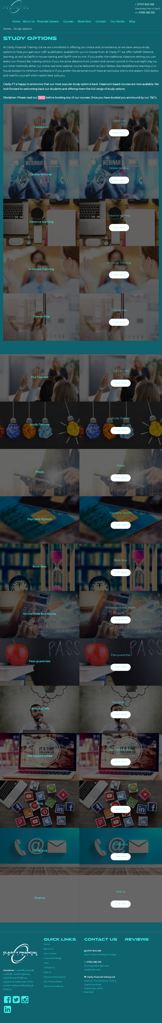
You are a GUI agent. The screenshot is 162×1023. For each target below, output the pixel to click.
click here (121, 856)
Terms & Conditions (53, 986)
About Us (28, 21)
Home (16, 21)
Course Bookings (52, 958)
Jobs (46, 963)
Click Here (119, 132)
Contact (101, 21)
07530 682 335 (147, 12)
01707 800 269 (145, 4)
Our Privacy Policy (53, 981)
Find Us (47, 972)
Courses (68, 21)
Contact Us (49, 967)
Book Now (84, 21)
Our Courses (50, 953)
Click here (120, 903)
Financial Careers (47, 21)
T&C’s (41, 97)
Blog (132, 21)
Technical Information (55, 977)
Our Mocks (117, 21)
